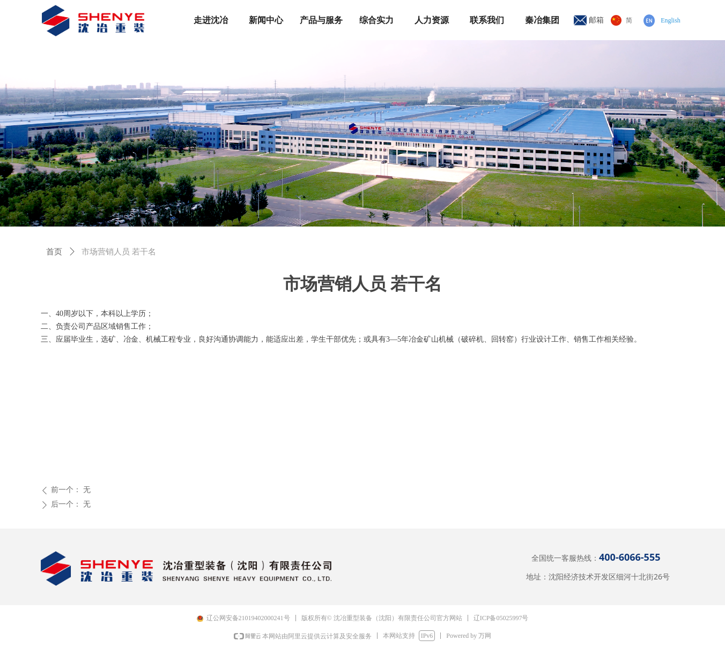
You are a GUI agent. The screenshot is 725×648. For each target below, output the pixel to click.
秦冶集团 (542, 20)
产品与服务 (321, 20)
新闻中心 (266, 20)
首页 (54, 251)
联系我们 (487, 20)
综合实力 (376, 20)
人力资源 (432, 20)
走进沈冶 (211, 20)
